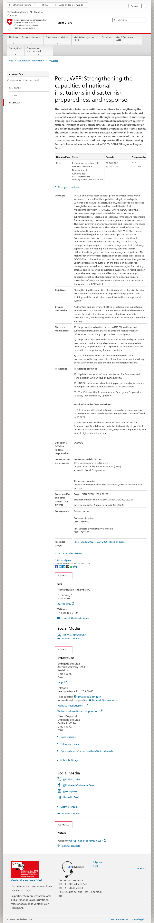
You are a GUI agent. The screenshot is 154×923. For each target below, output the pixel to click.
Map (62, 682)
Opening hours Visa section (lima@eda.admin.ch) (86, 751)
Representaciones (31, 40)
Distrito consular (69, 806)
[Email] (75, 566)
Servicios (106, 40)
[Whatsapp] (71, 566)
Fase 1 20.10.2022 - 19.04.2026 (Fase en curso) (99, 541)
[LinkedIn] (64, 566)
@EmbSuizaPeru (72, 779)
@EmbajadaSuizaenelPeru (78, 785)
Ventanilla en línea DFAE (27, 880)
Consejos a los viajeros (57, 40)
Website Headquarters (72, 705)
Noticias (13, 40)
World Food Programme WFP (87, 840)
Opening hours (68, 736)
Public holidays (69, 760)
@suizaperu (70, 791)
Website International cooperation (79, 711)
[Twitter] (60, 566)
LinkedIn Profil (71, 797)
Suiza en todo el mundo (71, 5)
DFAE (45, 5)
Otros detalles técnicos (69, 553)
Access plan (65, 603)
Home (10, 60)
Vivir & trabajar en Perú (86, 40)
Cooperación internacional (39, 51)
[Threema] (68, 566)
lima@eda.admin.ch (89, 696)
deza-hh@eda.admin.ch (75, 618)
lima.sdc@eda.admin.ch (106, 700)
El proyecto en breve (68, 187)
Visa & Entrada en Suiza (128, 40)
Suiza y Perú (15, 51)
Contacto (62, 575)
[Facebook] (57, 566)
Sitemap (141, 868)
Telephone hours (69, 743)
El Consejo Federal (22, 5)
